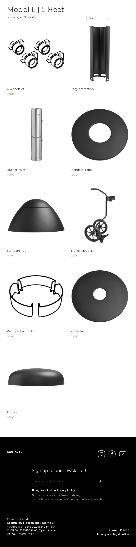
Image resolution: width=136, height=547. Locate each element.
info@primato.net (45, 530)
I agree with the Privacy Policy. (53, 490)
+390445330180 (20, 530)
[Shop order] (107, 18)
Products (23, 10)
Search (98, 10)
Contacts (68, 10)
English (116, 10)
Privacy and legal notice (113, 534)
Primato (47, 10)
